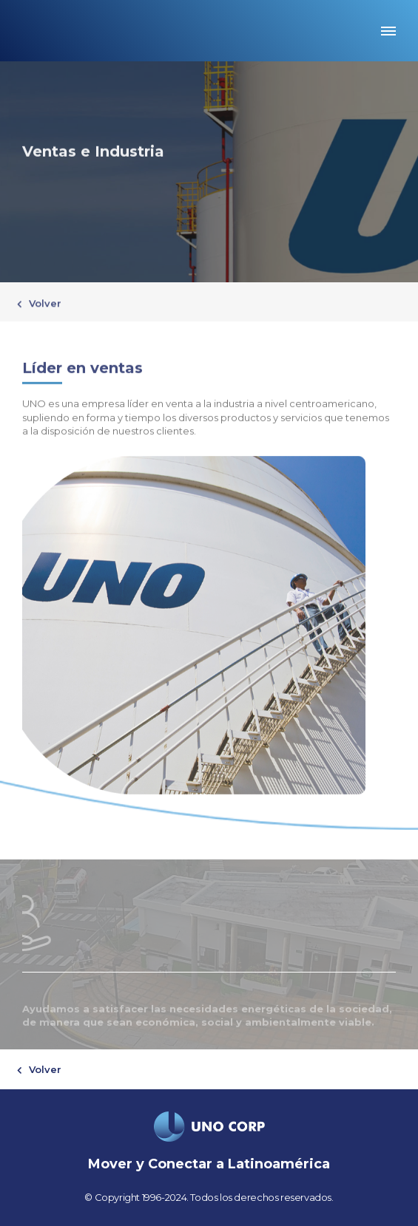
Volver (43, 304)
